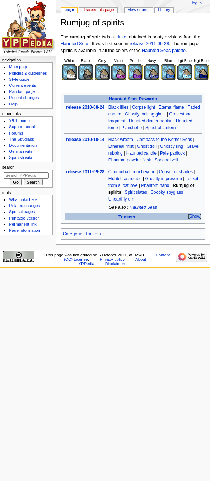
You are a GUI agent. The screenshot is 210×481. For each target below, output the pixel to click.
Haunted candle (141, 153)
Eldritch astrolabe (125, 178)
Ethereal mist (121, 146)
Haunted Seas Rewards (133, 99)
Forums (16, 133)
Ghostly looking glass (145, 114)
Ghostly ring (171, 146)
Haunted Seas (75, 43)
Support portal (22, 126)
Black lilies (118, 107)
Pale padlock (172, 153)
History (164, 10)
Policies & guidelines (28, 73)
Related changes (24, 205)
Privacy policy (112, 259)
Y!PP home (19, 120)
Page (69, 10)
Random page (22, 91)
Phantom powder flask (129, 159)
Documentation (23, 145)
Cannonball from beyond (131, 171)
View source (138, 10)
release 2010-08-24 (85, 107)
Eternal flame (171, 107)
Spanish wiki (20, 157)
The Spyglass (21, 139)
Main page (18, 67)
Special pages (22, 211)
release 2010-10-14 (85, 139)
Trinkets (126, 217)
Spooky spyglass (167, 192)
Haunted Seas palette (164, 50)
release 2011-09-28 (149, 43)
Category (72, 233)
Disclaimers (115, 263)
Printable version (24, 218)
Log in (197, 3)
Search (8, 167)
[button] (194, 216)
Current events (22, 85)
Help (13, 104)
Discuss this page (98, 10)
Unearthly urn (121, 199)
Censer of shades (176, 171)
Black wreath (120, 139)
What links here (23, 199)
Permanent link (22, 224)
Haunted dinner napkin (150, 120)
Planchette (131, 127)
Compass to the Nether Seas (164, 139)
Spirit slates (136, 192)
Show (195, 216)
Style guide (19, 79)
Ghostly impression (163, 178)
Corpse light (143, 107)
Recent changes (24, 97)
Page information (24, 230)
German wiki (20, 151)
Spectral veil (166, 159)
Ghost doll (147, 146)
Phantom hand (155, 185)
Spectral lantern (160, 127)
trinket (121, 36)
